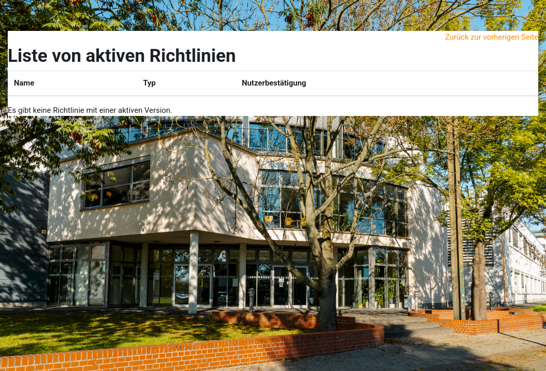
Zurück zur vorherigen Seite (491, 37)
